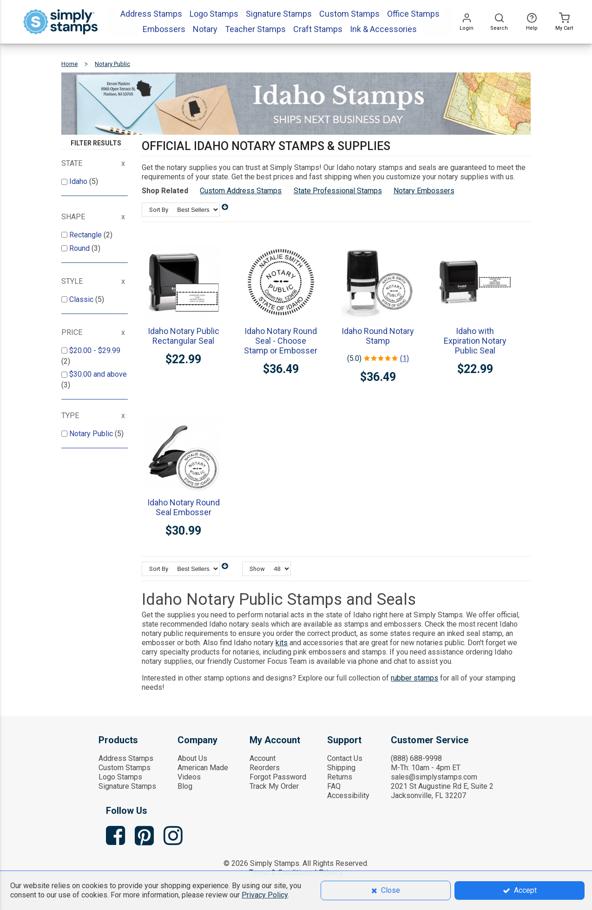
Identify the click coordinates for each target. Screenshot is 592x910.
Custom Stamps (125, 767)
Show (257, 568)
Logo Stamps (120, 777)
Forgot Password (278, 777)
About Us (192, 758)
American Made (203, 767)
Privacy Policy (265, 894)
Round (80, 248)
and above (98, 374)
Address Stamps (126, 758)
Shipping (341, 767)
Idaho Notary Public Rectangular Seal (183, 336)
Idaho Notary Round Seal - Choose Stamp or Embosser (280, 340)
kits (282, 642)
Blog (185, 786)
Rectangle (86, 234)
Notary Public (92, 433)
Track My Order (274, 786)
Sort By (158, 209)
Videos (189, 777)
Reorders (265, 767)
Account (263, 758)
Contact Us (344, 758)
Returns (339, 777)
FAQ (334, 786)
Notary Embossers (424, 190)
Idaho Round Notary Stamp (378, 336)
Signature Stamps (127, 786)
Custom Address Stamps (241, 190)
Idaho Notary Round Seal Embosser (183, 507)
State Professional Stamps (338, 190)
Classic (82, 299)
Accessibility (348, 795)
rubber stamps (414, 678)
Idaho (79, 181)
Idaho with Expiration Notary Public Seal (475, 340)
